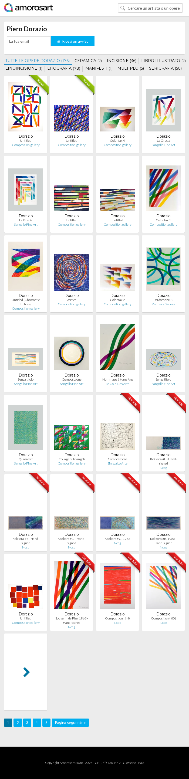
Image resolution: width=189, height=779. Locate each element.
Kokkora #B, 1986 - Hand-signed (163, 541)
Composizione (72, 379)
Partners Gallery (163, 304)
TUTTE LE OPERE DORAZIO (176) (37, 60)
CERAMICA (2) (88, 60)
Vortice (71, 300)
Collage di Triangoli (72, 459)
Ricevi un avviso (73, 41)
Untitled (25, 140)
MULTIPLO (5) (130, 68)
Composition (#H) (117, 618)
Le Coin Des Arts (117, 384)
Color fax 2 (117, 300)
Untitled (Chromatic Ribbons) (26, 302)
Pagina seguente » (70, 722)
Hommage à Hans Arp (117, 379)
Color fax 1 (163, 220)
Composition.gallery (26, 145)
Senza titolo (25, 379)
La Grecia (163, 140)
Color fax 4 (117, 140)
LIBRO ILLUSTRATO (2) (163, 60)
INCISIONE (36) (121, 60)
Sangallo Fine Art (163, 145)
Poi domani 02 (163, 300)
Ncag (163, 468)
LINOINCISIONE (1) (23, 68)
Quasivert (26, 459)
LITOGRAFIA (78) (63, 68)
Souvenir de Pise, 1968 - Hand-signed (71, 620)
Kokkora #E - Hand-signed (25, 541)
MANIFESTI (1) (99, 68)
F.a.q (141, 763)
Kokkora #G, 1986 (117, 539)
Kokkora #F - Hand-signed (163, 461)
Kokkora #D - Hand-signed (71, 541)
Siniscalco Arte (117, 463)
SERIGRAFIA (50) (165, 68)
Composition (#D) (163, 618)
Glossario (129, 763)
